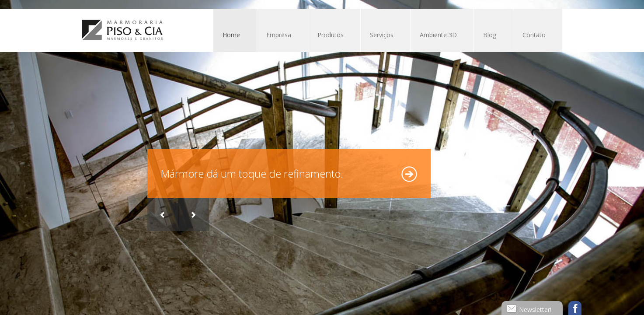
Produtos (330, 36)
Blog (489, 35)
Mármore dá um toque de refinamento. (251, 173)
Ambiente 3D (438, 35)
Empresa (278, 36)
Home (231, 35)
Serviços (381, 36)
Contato (534, 35)
